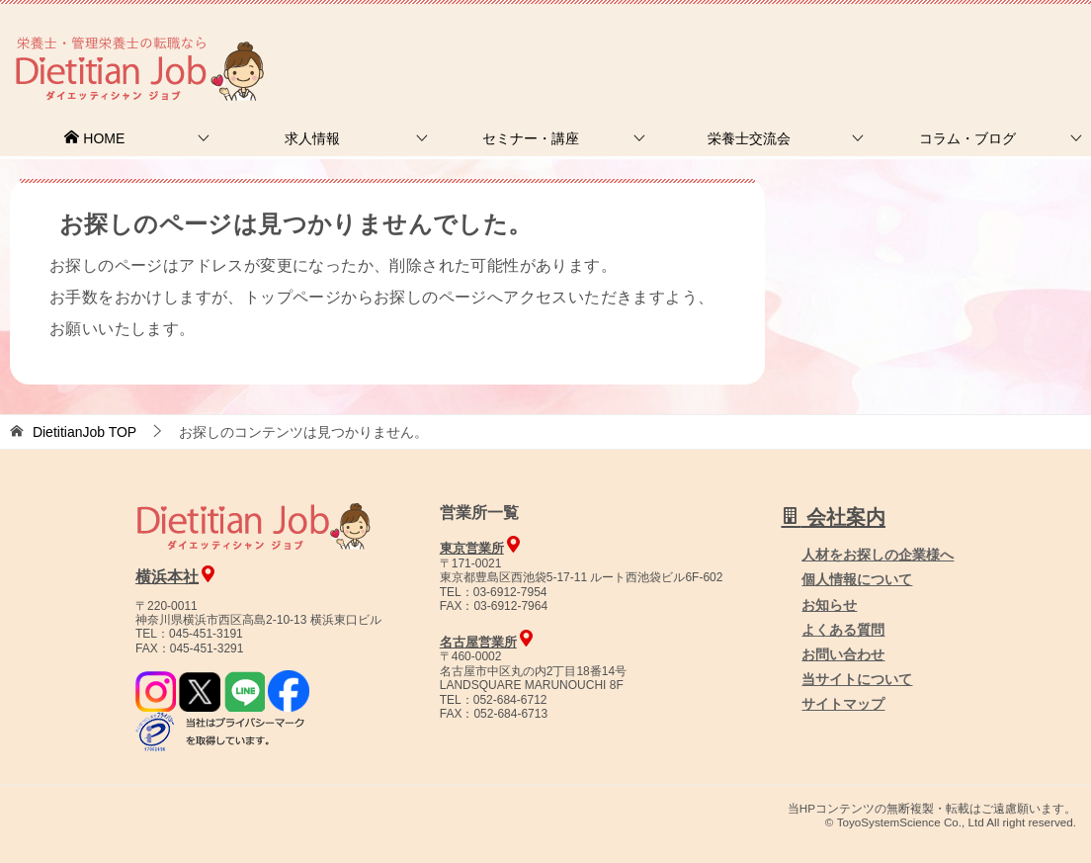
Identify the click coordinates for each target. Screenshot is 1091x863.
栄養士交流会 (749, 138)
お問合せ (752, 44)
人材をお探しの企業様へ (957, 42)
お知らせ (829, 605)
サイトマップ (842, 704)
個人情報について (856, 579)
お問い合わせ (842, 654)
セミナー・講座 (530, 138)
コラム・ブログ (967, 138)
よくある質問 (842, 630)
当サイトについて (856, 679)
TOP (84, 432)
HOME (94, 138)
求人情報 (312, 138)
